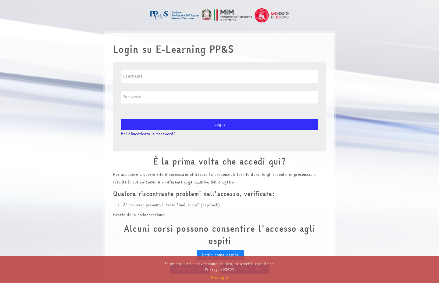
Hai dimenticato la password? (148, 134)
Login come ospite (220, 255)
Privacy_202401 (219, 269)
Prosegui (219, 277)
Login (219, 124)
